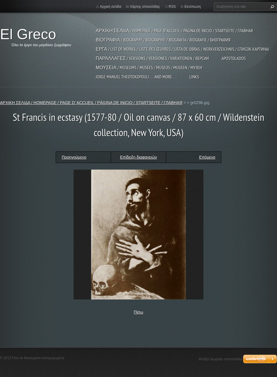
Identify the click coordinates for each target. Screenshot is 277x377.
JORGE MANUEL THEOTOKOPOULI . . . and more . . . (136, 77)
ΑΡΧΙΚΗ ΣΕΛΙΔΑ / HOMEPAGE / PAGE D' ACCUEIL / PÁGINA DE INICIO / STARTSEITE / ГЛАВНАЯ (174, 30)
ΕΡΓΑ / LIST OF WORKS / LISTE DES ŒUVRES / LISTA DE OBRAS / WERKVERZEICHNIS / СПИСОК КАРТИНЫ (182, 49)
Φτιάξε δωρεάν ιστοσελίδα (220, 359)
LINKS (194, 77)
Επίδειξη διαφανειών (138, 157)
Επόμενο (207, 157)
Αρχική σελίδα (110, 7)
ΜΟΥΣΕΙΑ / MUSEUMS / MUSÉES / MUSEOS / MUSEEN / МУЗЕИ (149, 67)
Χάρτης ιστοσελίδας (145, 7)
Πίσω (138, 312)
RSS (172, 7)
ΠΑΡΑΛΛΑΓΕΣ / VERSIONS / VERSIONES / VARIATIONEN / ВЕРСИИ (152, 58)
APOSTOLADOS (234, 58)
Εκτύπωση (192, 7)
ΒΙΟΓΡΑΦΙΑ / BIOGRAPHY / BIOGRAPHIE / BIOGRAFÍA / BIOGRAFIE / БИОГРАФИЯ (163, 40)
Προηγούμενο (74, 157)
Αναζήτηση (271, 6)
